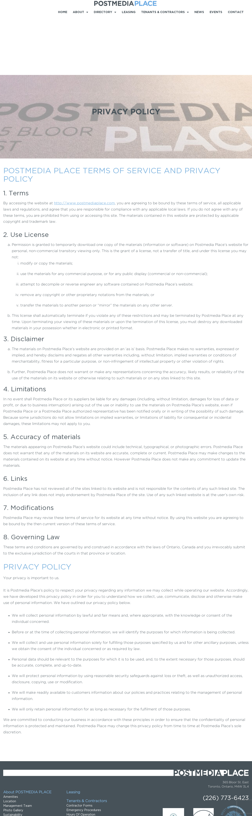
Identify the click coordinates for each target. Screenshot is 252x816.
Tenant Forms (76, 771)
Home (62, 12)
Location (9, 744)
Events (216, 12)
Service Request (78, 766)
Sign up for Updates (80, 775)
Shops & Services (15, 780)
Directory (105, 12)
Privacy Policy (11, 808)
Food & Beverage (16, 775)
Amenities (10, 739)
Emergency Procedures (83, 753)
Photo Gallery (13, 753)
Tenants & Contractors (165, 12)
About (80, 12)
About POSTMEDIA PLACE (27, 735)
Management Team (17, 748)
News (199, 12)
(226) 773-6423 (226, 741)
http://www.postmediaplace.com (84, 146)
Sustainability (12, 757)
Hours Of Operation (80, 757)
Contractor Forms (79, 748)
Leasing (129, 12)
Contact (236, 12)
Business (9, 771)
